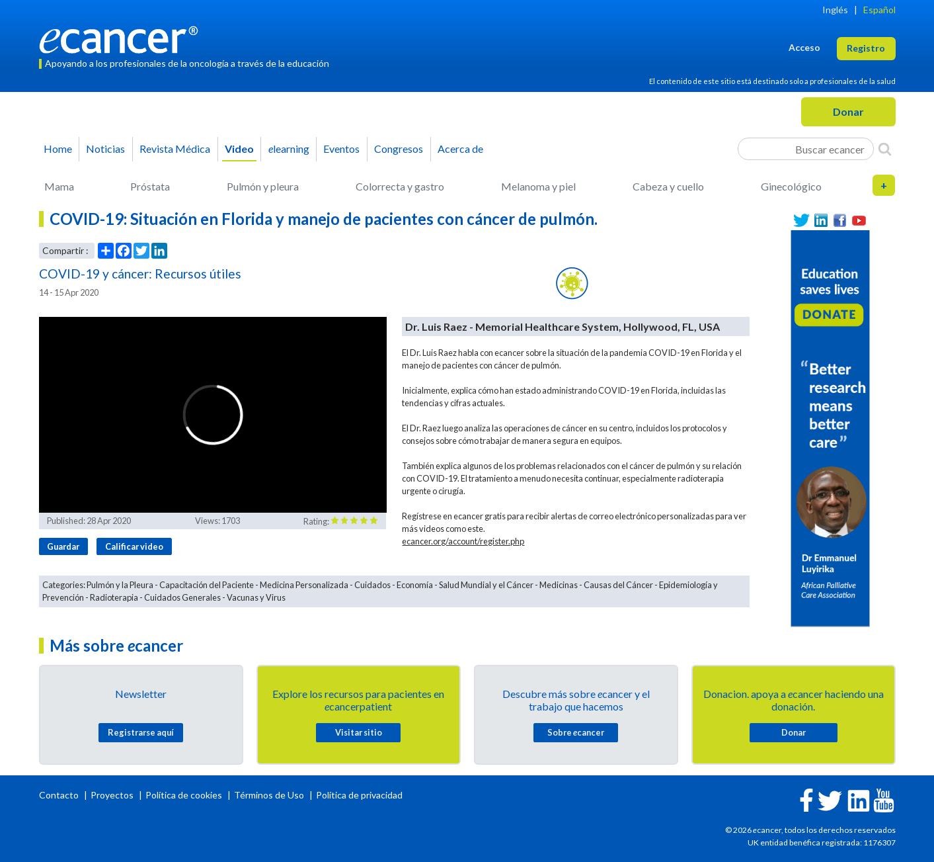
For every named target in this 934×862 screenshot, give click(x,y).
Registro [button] (866, 48)
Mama (59, 186)
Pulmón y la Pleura (120, 585)
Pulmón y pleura (263, 186)
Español (879, 9)
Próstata (150, 186)
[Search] (885, 149)
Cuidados (372, 585)
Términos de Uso (269, 794)
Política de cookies (183, 794)
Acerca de (460, 148)
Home (58, 148)
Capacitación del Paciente (206, 585)
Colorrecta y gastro (400, 186)
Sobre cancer (575, 732)
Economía (415, 585)
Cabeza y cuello (668, 186)
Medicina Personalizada (304, 585)
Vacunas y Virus (256, 597)
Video (239, 148)
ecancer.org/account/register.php (463, 541)
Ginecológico (791, 186)
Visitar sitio (358, 732)
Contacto (60, 794)
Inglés (835, 9)
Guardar (63, 546)
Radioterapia (114, 597)
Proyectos (113, 794)
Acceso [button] (804, 47)
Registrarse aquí (141, 732)
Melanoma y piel (538, 186)
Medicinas (558, 585)
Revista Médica (174, 148)
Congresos (398, 148)
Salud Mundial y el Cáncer (486, 585)
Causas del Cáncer (618, 585)
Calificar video (134, 546)
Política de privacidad (359, 794)
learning (288, 148)
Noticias (105, 148)
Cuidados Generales (182, 597)
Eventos (341, 148)
